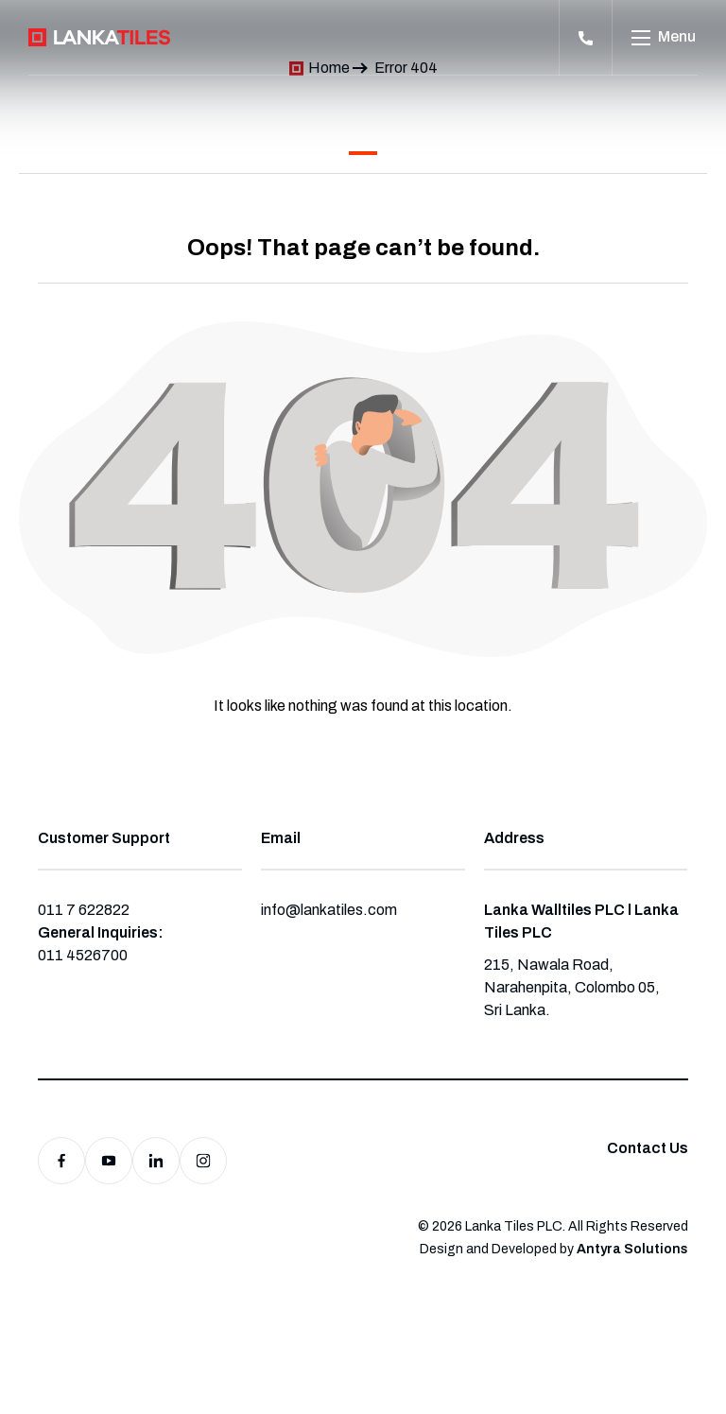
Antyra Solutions (632, 1249)
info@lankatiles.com (329, 910)
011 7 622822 (84, 910)
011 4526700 (83, 955)
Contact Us (647, 1148)
